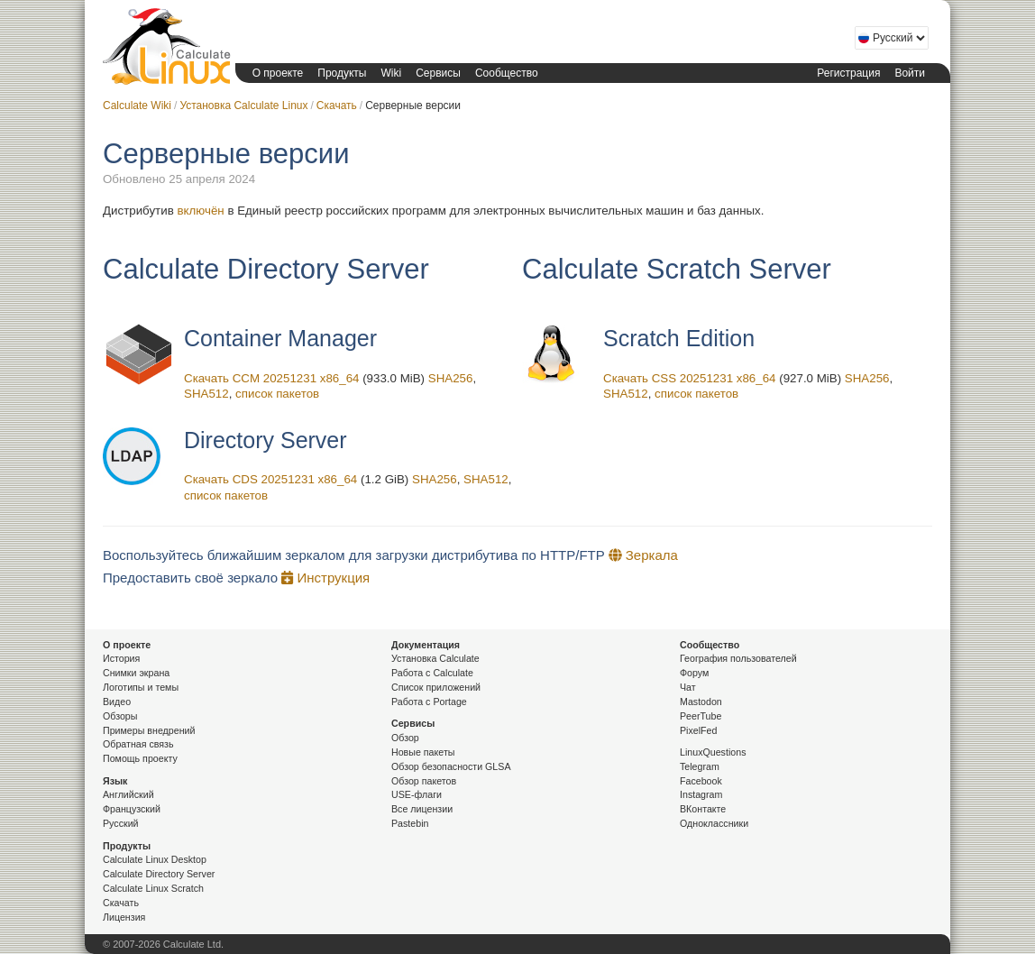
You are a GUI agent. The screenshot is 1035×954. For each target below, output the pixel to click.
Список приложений (436, 687)
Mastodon (701, 701)
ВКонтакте (703, 808)
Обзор (405, 737)
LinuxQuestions (713, 752)
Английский (128, 794)
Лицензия (124, 917)
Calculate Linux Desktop (154, 859)
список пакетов (277, 393)
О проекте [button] (278, 73)
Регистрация (848, 73)
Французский (131, 808)
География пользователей (738, 658)
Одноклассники (714, 823)
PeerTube (700, 716)
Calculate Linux (164, 46)
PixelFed (698, 730)
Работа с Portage (429, 701)
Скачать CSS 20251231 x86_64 (689, 378)
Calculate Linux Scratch (153, 888)
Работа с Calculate (432, 672)
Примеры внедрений (149, 730)
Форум (694, 672)
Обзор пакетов (423, 780)
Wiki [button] (390, 73)
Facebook (701, 780)
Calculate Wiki (137, 105)
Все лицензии (422, 808)
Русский (121, 823)
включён (200, 210)
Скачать (336, 105)
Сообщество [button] (506, 73)
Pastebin (409, 823)
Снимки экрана (136, 672)
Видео (117, 701)
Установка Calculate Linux (243, 105)
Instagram (701, 794)
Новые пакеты (422, 752)
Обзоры (120, 716)
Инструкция (325, 577)
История (121, 658)
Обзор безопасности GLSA (451, 766)
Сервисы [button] (438, 73)
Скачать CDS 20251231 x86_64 (270, 479)
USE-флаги (416, 794)
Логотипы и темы (141, 687)
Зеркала (643, 555)
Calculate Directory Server (159, 873)
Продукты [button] (341, 73)
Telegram (699, 766)
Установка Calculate (435, 658)
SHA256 (450, 378)
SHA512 (206, 393)
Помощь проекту (140, 758)
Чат (688, 687)
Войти (909, 73)
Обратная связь (138, 743)
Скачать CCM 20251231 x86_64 (271, 378)
